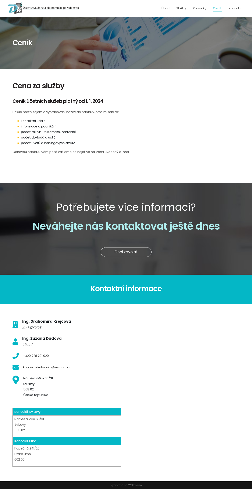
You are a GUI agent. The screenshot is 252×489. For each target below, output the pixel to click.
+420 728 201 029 (36, 356)
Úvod (166, 8)
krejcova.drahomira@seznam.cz (47, 367)
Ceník (217, 8)
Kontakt (235, 8)
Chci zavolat (126, 251)
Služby (181, 8)
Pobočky (199, 8)
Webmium (135, 485)
